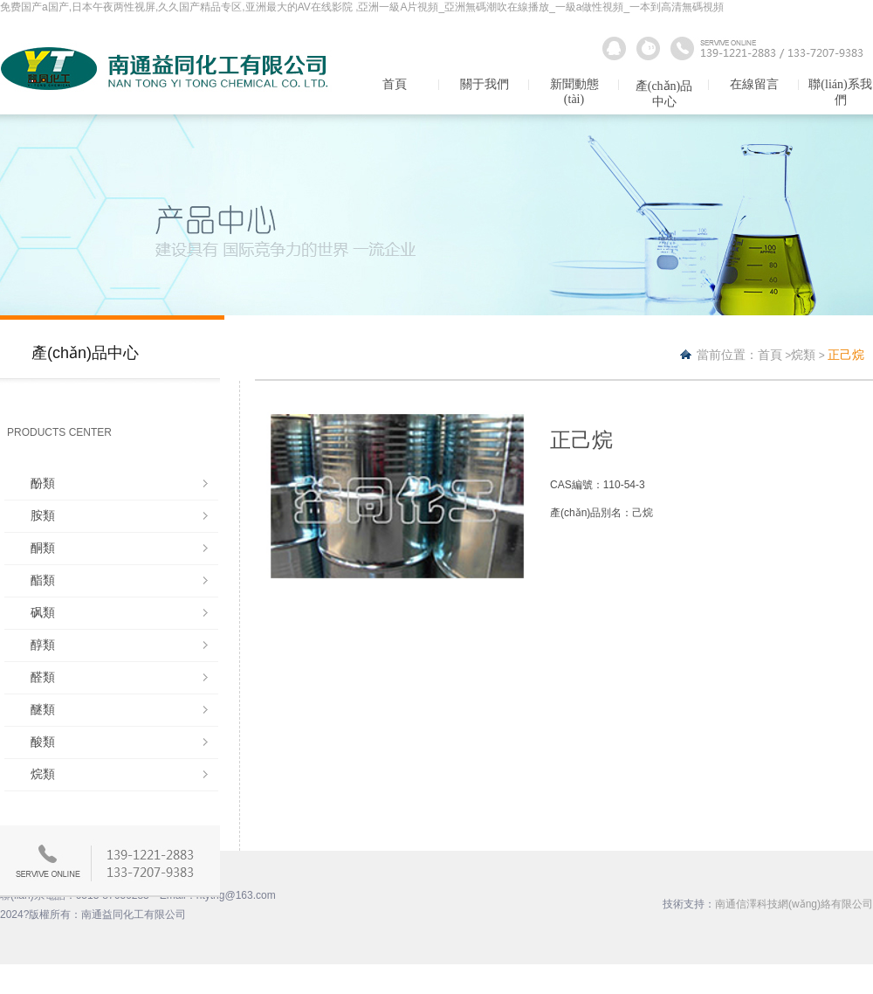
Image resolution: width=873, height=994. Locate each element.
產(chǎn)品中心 (664, 93)
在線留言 (754, 84)
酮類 (43, 548)
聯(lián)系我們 (839, 92)
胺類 (43, 515)
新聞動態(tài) (574, 92)
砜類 (43, 612)
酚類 (43, 483)
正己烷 (846, 355)
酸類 (43, 742)
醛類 (43, 677)
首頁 (394, 84)
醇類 (43, 645)
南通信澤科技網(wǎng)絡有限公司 (794, 904)
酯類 (43, 580)
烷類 (43, 774)
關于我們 (484, 84)
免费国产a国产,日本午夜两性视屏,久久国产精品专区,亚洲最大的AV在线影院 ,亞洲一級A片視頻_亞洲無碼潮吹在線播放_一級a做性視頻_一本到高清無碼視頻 (362, 7)
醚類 (43, 709)
